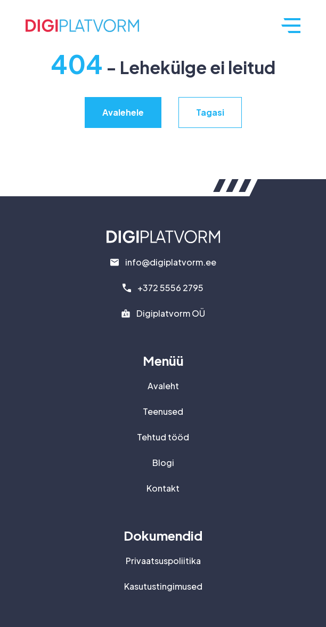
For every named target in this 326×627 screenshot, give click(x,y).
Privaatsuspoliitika (163, 560)
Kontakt (163, 488)
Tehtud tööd (163, 437)
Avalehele (123, 112)
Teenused (163, 411)
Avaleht (163, 385)
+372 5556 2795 (170, 287)
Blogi (163, 462)
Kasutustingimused (163, 586)
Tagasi (210, 112)
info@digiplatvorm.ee (170, 262)
